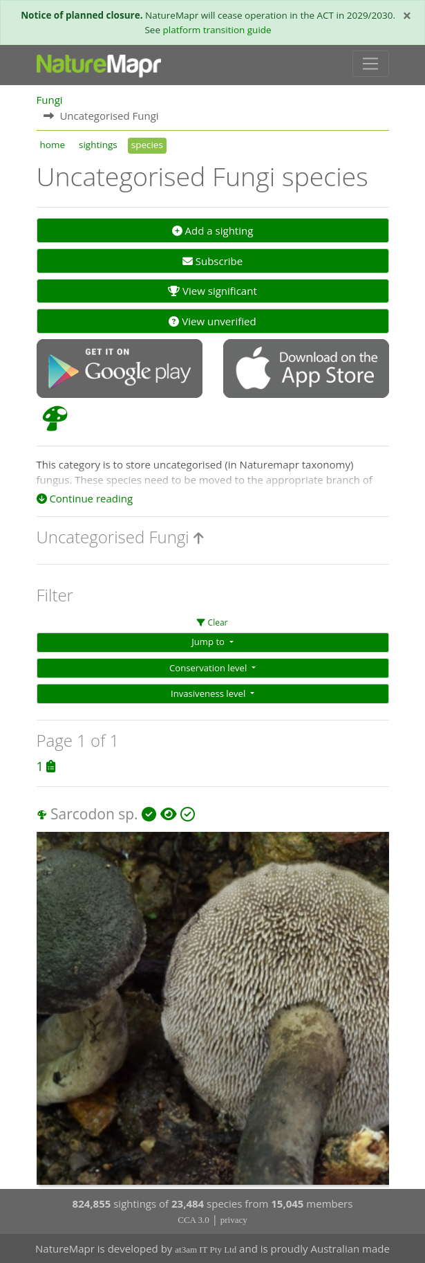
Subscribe (212, 261)
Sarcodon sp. (94, 814)
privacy (233, 1220)
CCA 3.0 (193, 1220)
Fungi (50, 100)
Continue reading (85, 498)
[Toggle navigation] (370, 64)
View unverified (212, 321)
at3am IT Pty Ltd (205, 1249)
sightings (98, 144)
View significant (212, 291)
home (52, 144)
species (147, 144)
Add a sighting (213, 230)
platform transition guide (217, 30)
